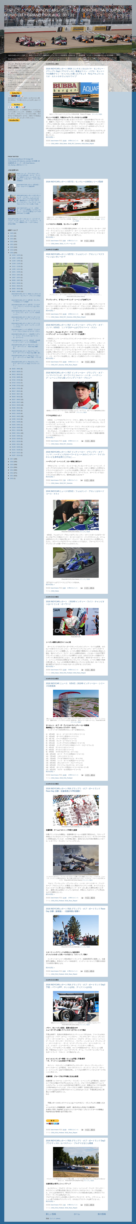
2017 (12, 459)
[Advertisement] (76, 162)
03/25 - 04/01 (16, 424)
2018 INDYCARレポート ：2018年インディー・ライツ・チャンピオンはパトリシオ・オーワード (25, 335)
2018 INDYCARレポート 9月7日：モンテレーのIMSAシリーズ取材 (74, 182)
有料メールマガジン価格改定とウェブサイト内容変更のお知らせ (52, 55)
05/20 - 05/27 (16, 402)
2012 (12, 473)
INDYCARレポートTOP (16, 55)
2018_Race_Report (87, 143)
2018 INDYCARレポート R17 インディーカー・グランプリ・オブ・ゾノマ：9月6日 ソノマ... (26, 312)
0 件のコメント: (73, 140)
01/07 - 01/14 (16, 455)
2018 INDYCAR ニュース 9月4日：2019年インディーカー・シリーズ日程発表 (25, 341)
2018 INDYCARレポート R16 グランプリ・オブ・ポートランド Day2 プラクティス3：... (25, 363)
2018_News (63, 143)
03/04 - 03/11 (16, 433)
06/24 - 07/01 (16, 388)
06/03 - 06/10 (16, 396)
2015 (12, 464)
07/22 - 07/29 (16, 380)
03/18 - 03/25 (16, 427)
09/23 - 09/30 (16, 283)
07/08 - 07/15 (16, 385)
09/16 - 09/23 (16, 286)
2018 (12, 252)
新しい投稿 (51, 1214)
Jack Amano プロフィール (17, 59)
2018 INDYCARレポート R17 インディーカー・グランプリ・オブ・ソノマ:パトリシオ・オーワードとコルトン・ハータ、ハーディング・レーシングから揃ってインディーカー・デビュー (75, 375)
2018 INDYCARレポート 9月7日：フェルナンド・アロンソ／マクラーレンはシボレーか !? (25, 306)
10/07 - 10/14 (16, 277)
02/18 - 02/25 (16, 438)
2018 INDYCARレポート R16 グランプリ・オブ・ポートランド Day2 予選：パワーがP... (26, 357)
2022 (12, 241)
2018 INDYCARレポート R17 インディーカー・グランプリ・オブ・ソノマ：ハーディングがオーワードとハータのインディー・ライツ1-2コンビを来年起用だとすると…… (75, 454)
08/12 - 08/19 (16, 374)
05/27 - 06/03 (16, 399)
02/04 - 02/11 (16, 444)
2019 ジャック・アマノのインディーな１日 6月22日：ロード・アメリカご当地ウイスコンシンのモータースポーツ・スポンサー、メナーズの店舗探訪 (28, 177)
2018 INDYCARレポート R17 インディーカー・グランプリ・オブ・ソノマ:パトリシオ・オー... (25, 318)
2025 (12, 233)
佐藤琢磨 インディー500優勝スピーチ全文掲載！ (97, 55)
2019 (12, 250)
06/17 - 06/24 (16, 391)
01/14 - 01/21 (16, 452)
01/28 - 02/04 (16, 447)
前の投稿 (102, 1214)
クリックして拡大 (97, 114)
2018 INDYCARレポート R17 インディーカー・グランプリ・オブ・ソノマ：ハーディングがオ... (25, 325)
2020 (12, 247)
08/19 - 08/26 (16, 371)
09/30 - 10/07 (16, 280)
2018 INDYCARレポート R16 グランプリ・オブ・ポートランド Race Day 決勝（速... (26, 352)
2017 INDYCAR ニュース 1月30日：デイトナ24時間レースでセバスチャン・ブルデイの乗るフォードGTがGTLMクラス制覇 (29, 210)
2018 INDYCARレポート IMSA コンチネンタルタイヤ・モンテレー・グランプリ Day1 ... (26, 295)
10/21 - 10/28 (16, 272)
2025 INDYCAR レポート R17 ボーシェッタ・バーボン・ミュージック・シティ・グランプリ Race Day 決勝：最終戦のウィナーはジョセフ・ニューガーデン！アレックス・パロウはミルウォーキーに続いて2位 (29, 200)
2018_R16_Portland (66, 673)
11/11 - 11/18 (16, 266)
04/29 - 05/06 (16, 410)
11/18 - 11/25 (16, 263)
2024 (12, 236)
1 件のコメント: (73, 775)
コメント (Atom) (55, 1218)
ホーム (77, 1214)
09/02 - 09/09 (16, 291)
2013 (12, 470)
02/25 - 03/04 (16, 436)
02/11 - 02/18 (16, 441)
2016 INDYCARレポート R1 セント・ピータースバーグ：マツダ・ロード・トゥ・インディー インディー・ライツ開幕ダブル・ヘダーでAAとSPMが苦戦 (24, 221)
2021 (12, 244)
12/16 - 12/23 (16, 255)
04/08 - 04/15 (16, 419)
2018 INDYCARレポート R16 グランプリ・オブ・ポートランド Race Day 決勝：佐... (25, 346)
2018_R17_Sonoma (74, 143)
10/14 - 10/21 (16, 275)
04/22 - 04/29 (16, 413)
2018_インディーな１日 (68, 243)
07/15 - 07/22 (16, 383)
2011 (12, 475)
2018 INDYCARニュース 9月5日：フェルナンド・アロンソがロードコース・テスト (25, 330)
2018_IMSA (55, 143)
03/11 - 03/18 (16, 430)
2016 (12, 461)
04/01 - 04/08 (16, 422)
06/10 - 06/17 (16, 394)
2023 (12, 239)
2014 (12, 467)
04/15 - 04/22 (16, 416)
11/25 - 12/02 (16, 261)
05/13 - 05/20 (16, 405)
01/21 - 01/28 (16, 450)
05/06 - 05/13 (16, 408)
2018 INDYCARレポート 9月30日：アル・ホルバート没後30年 (28, 185)
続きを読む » (50, 137)
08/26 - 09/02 (16, 369)
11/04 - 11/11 (16, 269)
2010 (12, 478)
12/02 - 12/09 (16, 258)
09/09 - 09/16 (16, 288)
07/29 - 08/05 (16, 377)
